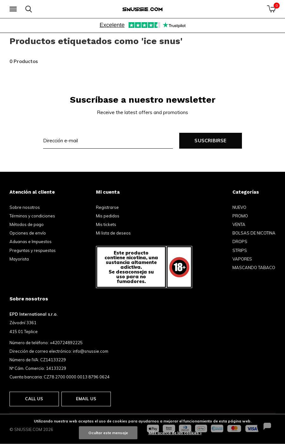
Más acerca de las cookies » (175, 432)
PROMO (240, 215)
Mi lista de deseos (113, 232)
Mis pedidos (107, 215)
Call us (34, 398)
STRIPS (239, 250)
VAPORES (242, 258)
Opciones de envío (28, 232)
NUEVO (239, 207)
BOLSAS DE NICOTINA (254, 232)
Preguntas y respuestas (33, 250)
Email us (86, 398)
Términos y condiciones (32, 215)
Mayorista (19, 258)
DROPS (239, 241)
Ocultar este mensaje (108, 432)
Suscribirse (210, 141)
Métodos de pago (27, 224)
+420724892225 (66, 342)
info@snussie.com (90, 351)
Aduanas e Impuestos (31, 241)
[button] (14, 9)
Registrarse (107, 207)
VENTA (238, 224)
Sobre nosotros (25, 207)
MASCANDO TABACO (253, 267)
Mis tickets (106, 224)
